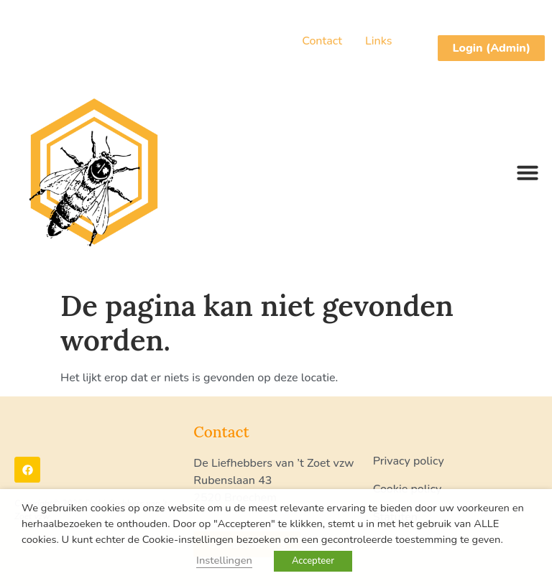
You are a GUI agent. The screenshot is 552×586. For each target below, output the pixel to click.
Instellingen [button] (224, 560)
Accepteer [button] (313, 560)
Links (378, 41)
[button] (527, 172)
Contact (322, 41)
